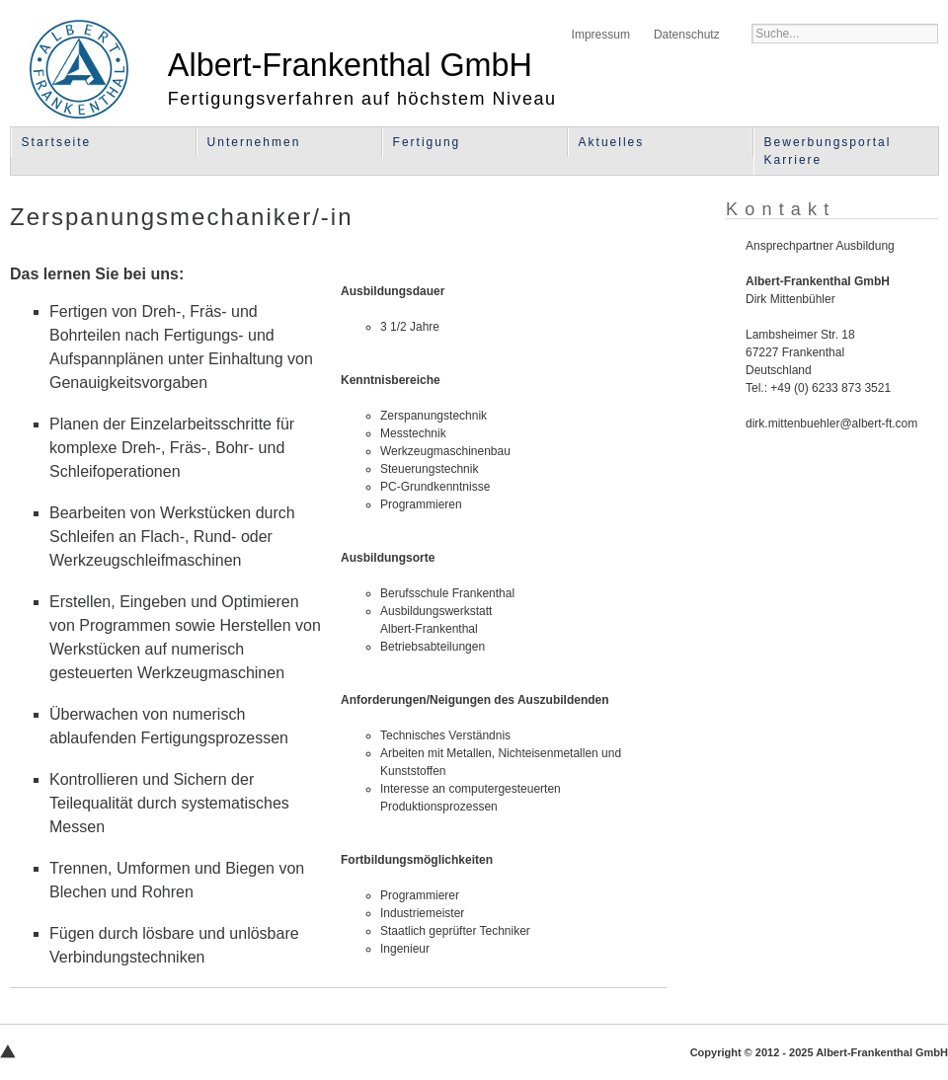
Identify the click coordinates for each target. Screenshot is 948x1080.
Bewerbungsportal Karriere (828, 151)
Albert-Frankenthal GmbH (79, 69)
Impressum (601, 34)
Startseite (57, 142)
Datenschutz (687, 34)
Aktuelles (612, 142)
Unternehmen (254, 142)
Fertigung (427, 142)
